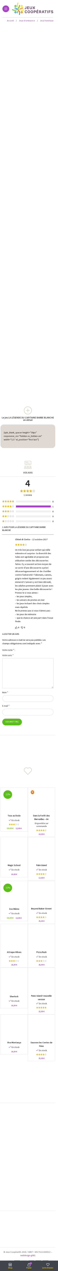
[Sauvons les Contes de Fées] (41, 1028)
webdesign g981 (27, 1255)
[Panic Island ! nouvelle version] (41, 981)
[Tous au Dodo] (14, 801)
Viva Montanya (14, 1042)
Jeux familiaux (47, 20)
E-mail (6, 706)
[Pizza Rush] (41, 937)
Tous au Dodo (14, 815)
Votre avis (8, 655)
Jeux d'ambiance (27, 20)
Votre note (8, 650)
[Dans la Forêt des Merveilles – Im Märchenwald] (41, 801)
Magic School (14, 865)
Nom (5, 692)
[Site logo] (32, 8)
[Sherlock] (14, 981)
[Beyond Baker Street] (41, 894)
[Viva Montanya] (14, 1028)
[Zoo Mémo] (14, 894)
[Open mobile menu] (6, 9)
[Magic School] (14, 850)
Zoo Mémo (14, 909)
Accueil (10, 20)
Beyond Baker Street (41, 908)
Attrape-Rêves (14, 952)
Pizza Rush (41, 952)
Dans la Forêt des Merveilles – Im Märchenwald (41, 819)
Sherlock (14, 996)
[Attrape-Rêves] (14, 937)
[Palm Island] (41, 850)
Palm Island (41, 865)
